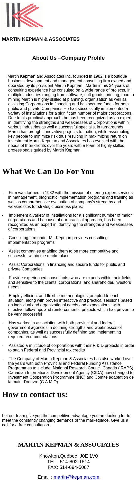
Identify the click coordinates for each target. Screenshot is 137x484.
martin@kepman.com (76, 477)
